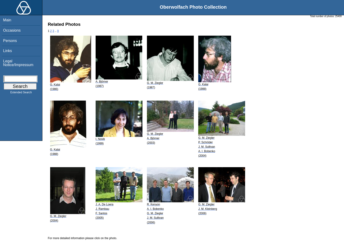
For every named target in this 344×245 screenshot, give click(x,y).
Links (7, 51)
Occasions (12, 30)
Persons (10, 41)
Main (7, 20)
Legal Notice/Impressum (18, 63)
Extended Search (21, 93)
